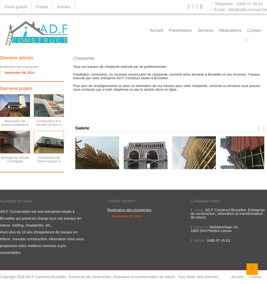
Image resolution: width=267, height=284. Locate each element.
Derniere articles (16, 57)
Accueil (156, 30)
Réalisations (230, 30)
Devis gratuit (15, 7)
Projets (42, 7)
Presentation (180, 30)
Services (205, 30)
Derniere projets (16, 88)
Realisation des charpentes (19, 66)
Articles (63, 7)
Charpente (258, 40)
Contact (254, 30)
